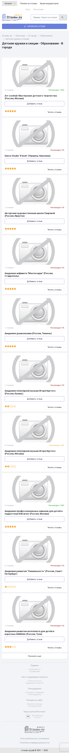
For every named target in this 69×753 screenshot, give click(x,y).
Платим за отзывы (28, 3)
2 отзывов (9, 90)
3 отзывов (9, 445)
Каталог (10, 3)
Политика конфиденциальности (34, 742)
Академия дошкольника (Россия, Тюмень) (28, 333)
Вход (28, 9)
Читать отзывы (55, 112)
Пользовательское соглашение (34, 738)
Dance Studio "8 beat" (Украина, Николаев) (27, 155)
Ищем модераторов (49, 3)
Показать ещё (34, 656)
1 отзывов (9, 150)
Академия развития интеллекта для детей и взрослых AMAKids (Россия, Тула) (29, 632)
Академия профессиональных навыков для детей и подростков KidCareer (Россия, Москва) (34, 512)
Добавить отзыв (34, 104)
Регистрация (38, 9)
